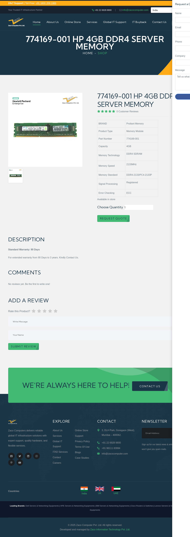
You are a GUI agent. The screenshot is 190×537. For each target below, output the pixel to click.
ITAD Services (60, 452)
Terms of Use (82, 447)
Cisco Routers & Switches (142, 506)
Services (92, 22)
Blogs (78, 452)
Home (37, 22)
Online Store (73, 22)
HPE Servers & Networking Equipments (77, 506)
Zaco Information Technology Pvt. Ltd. (110, 529)
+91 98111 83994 (111, 448)
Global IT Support (114, 22)
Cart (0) (177, 22)
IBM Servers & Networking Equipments (112, 506)
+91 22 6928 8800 (103, 10)
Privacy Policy (82, 441)
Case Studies (82, 458)
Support (79, 436)
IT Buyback (139, 22)
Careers (57, 463)
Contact (57, 457)
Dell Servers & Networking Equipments (42, 506)
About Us (52, 22)
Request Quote (184, 214)
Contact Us (159, 22)
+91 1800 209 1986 (46, 3)
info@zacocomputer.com (135, 10)
